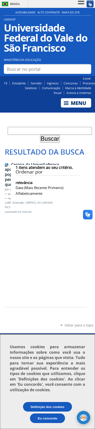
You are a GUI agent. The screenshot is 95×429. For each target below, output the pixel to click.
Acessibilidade (25, 12)
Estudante (19, 83)
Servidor (36, 83)
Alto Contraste (48, 12)
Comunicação (51, 88)
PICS (7, 207)
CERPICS (30, 202)
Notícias (27, 211)
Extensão (18, 202)
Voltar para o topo (79, 325)
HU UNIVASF (45, 202)
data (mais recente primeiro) (39, 187)
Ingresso (53, 83)
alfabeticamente (29, 193)
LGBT (8, 202)
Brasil (15, 4)
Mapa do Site (71, 12)
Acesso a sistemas (78, 93)
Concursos (71, 83)
